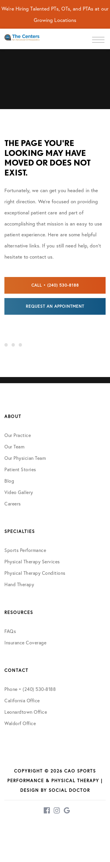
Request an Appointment (55, 306)
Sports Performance (25, 550)
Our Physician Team (25, 458)
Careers (12, 504)
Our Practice (17, 435)
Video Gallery (18, 492)
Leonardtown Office (25, 712)
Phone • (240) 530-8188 (30, 689)
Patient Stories (20, 469)
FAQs (10, 631)
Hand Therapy (19, 584)
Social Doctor (69, 790)
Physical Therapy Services (32, 562)
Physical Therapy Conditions (34, 573)
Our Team (14, 447)
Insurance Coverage (25, 643)
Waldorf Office (20, 723)
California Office (22, 700)
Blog (9, 481)
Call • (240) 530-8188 (55, 285)
